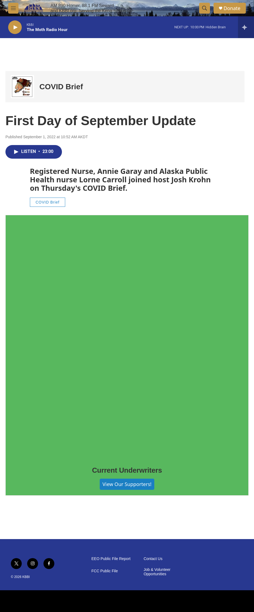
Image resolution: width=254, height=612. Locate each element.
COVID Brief (61, 86)
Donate (232, 8)
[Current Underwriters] (127, 336)
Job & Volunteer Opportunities (157, 572)
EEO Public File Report (111, 559)
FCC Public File (105, 571)
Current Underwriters (127, 470)
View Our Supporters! (126, 484)
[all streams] (246, 27)
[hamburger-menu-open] (13, 8)
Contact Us (153, 559)
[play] (15, 27)
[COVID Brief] (22, 86)
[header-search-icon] (204, 8)
